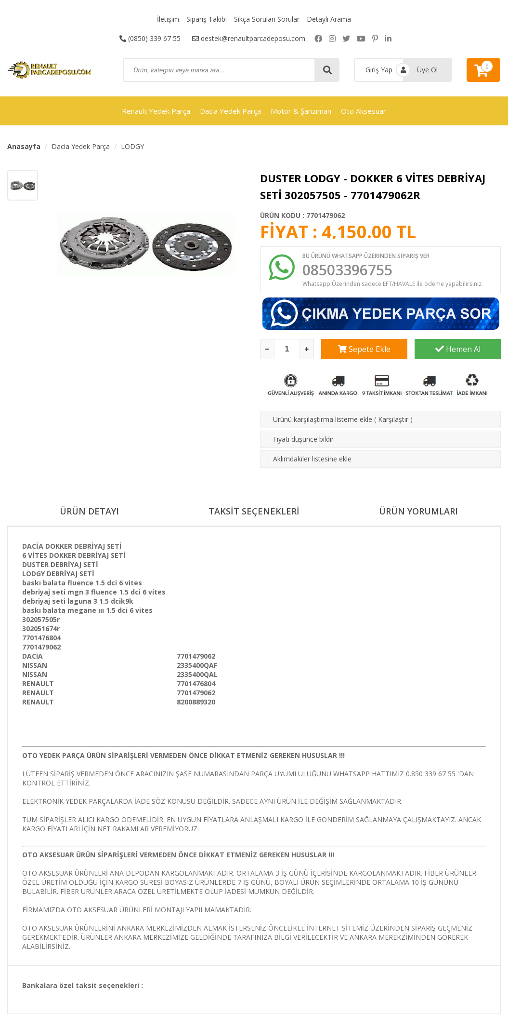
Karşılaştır (393, 419)
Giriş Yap (378, 69)
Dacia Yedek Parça (230, 111)
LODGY (132, 146)
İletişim (168, 19)
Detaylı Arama (329, 19)
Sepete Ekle (364, 349)
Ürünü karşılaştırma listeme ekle (322, 419)
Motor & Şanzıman (301, 111)
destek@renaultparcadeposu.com (248, 38)
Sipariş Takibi (206, 19)
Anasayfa (23, 146)
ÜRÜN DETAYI (89, 511)
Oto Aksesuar (363, 111)
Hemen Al (458, 349)
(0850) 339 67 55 (150, 38)
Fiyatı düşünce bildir (303, 439)
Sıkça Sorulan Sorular (267, 19)
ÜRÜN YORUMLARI (418, 511)
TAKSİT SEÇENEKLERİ (254, 511)
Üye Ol (427, 69)
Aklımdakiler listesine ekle (312, 458)
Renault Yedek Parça (156, 111)
